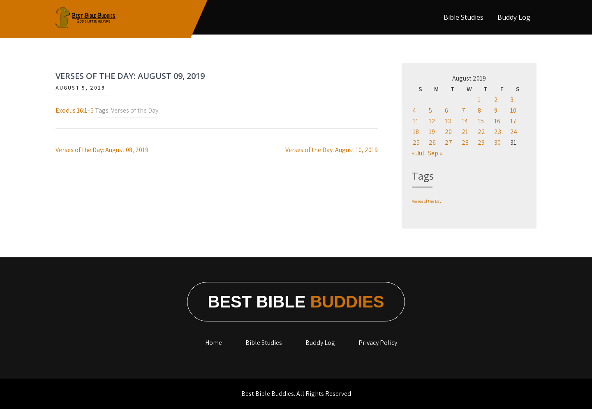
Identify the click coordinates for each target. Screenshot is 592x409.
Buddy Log (513, 17)
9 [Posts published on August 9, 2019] (495, 110)
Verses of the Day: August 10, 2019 (331, 150)
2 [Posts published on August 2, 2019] (496, 99)
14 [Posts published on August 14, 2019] (465, 121)
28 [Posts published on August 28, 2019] (465, 142)
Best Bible (296, 302)
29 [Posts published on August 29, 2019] (481, 142)
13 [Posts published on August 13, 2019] (448, 121)
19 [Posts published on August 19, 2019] (432, 131)
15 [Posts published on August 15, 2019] (481, 121)
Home (213, 342)
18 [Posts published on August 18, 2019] (416, 131)
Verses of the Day (134, 110)
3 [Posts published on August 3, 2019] (511, 99)
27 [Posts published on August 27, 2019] (448, 142)
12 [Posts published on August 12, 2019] (432, 121)
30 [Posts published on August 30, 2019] (497, 142)
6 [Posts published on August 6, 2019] (446, 110)
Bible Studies (463, 17)
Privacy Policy (377, 342)
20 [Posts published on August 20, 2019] (448, 131)
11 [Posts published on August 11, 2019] (416, 121)
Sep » (435, 153)
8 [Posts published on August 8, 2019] (479, 110)
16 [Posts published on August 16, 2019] (497, 121)
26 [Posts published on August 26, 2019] (432, 142)
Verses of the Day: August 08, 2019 (102, 150)
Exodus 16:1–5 (75, 110)
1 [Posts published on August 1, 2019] (479, 99)
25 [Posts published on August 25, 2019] (416, 142)
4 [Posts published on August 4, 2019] (414, 110)
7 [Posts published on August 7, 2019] (463, 110)
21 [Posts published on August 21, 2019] (465, 131)
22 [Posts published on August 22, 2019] (481, 131)
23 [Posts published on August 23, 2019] (497, 131)
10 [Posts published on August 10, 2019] (513, 110)
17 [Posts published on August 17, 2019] (513, 121)
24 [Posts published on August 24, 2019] (513, 131)
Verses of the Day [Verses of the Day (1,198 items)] (427, 201)
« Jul (418, 153)
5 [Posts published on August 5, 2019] (430, 110)
